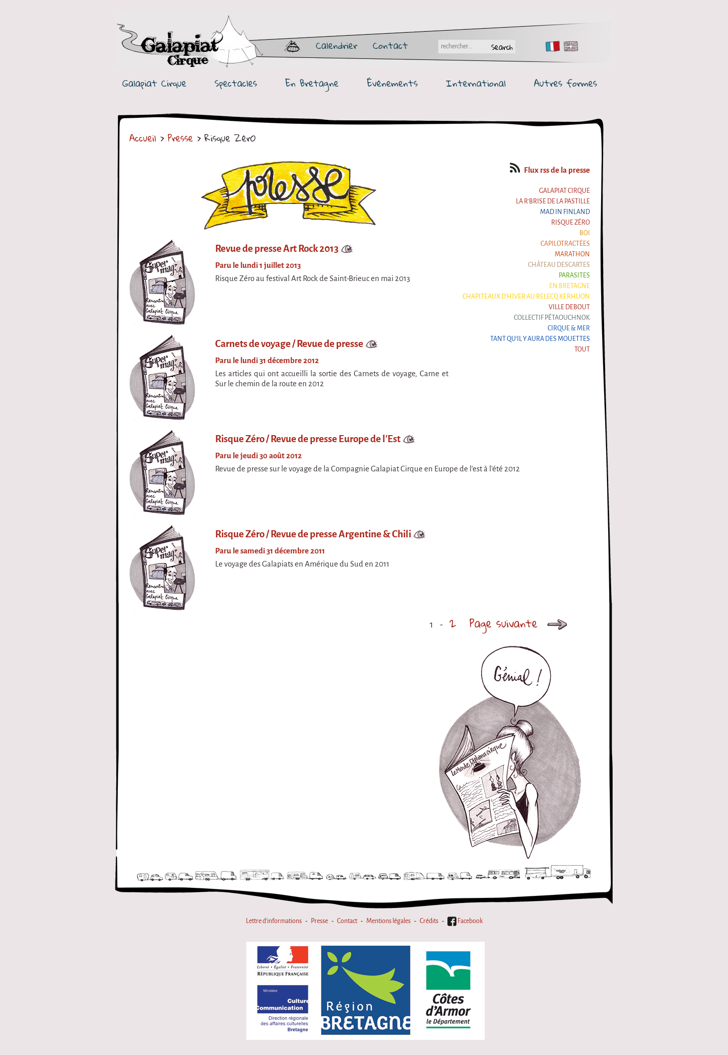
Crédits (429, 921)
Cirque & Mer (569, 328)
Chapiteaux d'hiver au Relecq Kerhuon (526, 296)
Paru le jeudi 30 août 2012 (258, 456)
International (476, 83)
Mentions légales (388, 921)
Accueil (142, 138)
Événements (392, 83)
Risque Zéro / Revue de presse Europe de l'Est (308, 439)
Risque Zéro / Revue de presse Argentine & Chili (313, 534)
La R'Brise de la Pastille (553, 201)
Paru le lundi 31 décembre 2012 (267, 361)
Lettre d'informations (274, 921)
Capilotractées (565, 243)
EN (568, 46)
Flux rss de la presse (550, 170)
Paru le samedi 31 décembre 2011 (270, 551)
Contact (390, 45)
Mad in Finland (565, 212)
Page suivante (521, 623)
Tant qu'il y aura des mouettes (540, 338)
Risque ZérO (570, 222)
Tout (582, 349)
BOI (584, 233)
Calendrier (336, 45)
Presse (180, 138)
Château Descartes (559, 264)
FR (550, 46)
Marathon (572, 254)
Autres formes (565, 83)
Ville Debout (569, 307)
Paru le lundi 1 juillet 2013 (258, 265)
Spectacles (236, 83)
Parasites (574, 275)
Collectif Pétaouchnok (552, 317)
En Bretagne (312, 83)
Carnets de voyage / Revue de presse (289, 343)
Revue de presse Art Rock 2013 (277, 248)
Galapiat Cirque (154, 83)
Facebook (465, 921)
